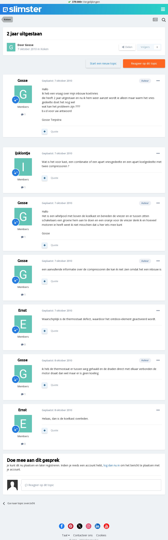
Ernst (22, 310)
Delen (127, 47)
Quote (54, 131)
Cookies (101, 535)
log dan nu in (112, 465)
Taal (66, 535)
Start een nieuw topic (103, 63)
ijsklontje (22, 153)
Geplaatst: (57, 80)
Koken (44, 49)
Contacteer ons (83, 535)
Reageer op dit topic (144, 63)
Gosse (29, 45)
